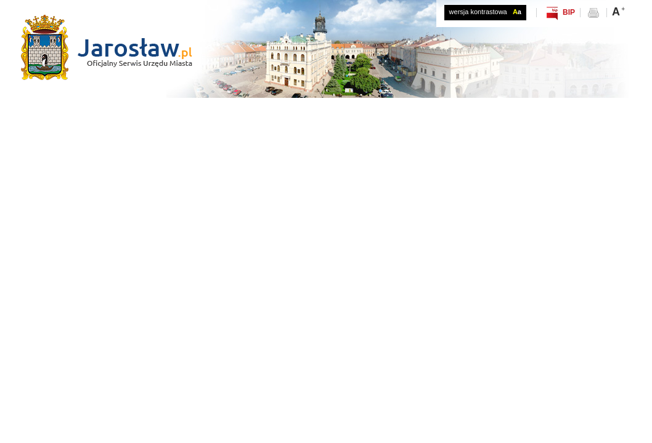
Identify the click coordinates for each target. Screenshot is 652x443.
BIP (569, 12)
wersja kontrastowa (485, 11)
